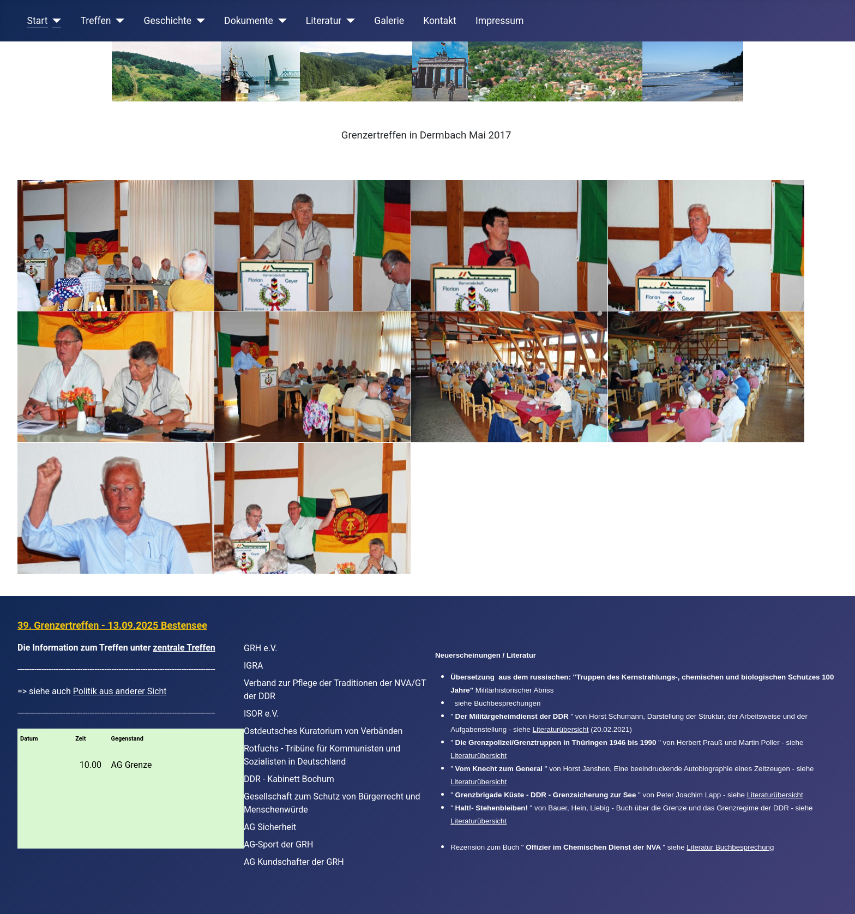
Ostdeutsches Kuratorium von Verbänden (323, 731)
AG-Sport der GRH (278, 844)
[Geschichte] (198, 21)
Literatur (323, 20)
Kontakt (439, 20)
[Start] (55, 21)
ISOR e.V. (261, 713)
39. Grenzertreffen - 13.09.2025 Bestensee (112, 625)
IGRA (253, 665)
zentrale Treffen (184, 647)
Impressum (499, 20)
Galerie (389, 20)
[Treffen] (118, 21)
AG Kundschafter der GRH (294, 862)
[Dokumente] (280, 21)
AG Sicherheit (270, 827)
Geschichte (168, 20)
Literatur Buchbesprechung (730, 847)
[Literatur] (348, 21)
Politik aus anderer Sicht (120, 691)
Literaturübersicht (561, 729)
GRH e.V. (261, 648)
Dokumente (248, 20)
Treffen (96, 20)
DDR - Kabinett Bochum (289, 779)
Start (37, 20)
